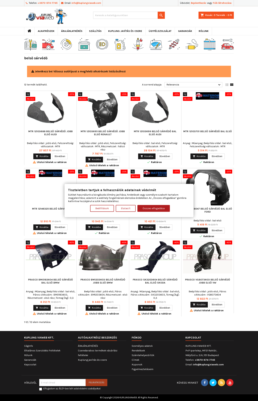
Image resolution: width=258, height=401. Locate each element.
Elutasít (125, 208)
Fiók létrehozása (222, 3)
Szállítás (95, 31)
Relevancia (193, 85)
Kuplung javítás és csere (125, 31)
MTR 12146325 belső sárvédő (50, 208)
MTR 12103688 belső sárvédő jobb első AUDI (50, 133)
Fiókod (137, 337)
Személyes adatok (142, 345)
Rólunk (204, 31)
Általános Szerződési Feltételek (42, 350)
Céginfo (28, 345)
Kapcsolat (30, 364)
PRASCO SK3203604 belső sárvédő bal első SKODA (155, 281)
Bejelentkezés (198, 3)
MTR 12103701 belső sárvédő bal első (207, 131)
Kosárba (42, 156)
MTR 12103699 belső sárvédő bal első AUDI (155, 133)
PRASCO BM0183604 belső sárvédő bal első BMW (50, 281)
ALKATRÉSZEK (46, 31)
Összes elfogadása (154, 208)
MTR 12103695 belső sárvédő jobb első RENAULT (103, 133)
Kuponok (137, 364)
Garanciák (185, 31)
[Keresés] (129, 15)
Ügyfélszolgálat (160, 31)
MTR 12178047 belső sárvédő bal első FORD (207, 210)
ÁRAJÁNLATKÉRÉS (71, 31)
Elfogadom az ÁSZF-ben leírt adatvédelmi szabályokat (72, 388)
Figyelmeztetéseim (142, 369)
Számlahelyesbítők (143, 355)
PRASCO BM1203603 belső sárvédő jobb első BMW (102, 281)
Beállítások (102, 208)
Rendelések (138, 350)
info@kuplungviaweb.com (86, 3)
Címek (135, 359)
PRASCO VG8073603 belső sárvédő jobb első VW (207, 281)
